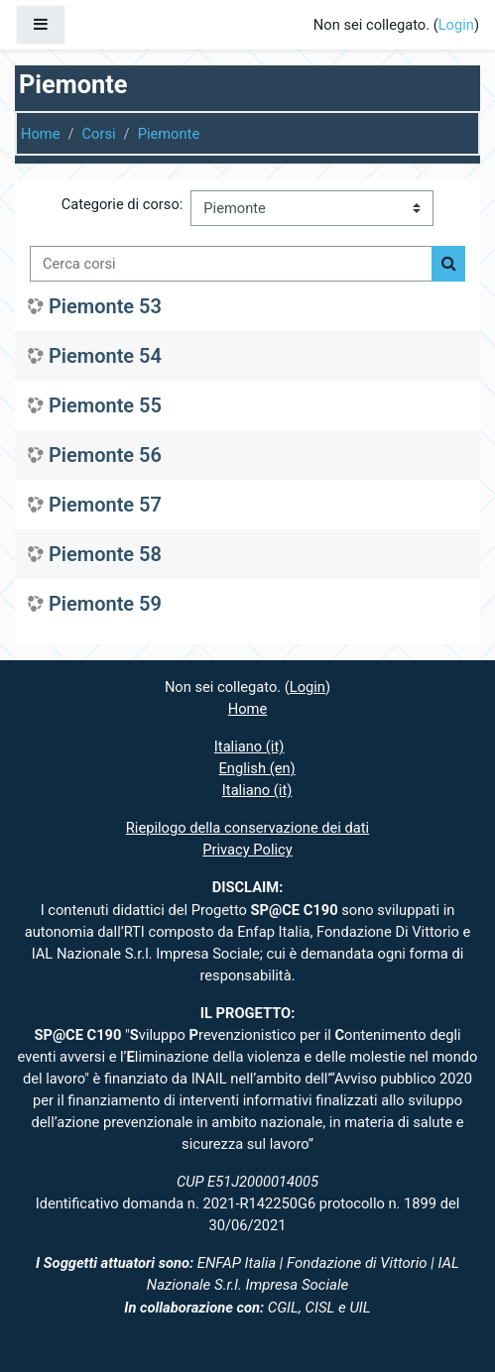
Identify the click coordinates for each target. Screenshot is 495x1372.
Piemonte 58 (105, 554)
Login (456, 25)
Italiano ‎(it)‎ (249, 746)
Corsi (99, 134)
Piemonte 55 (105, 405)
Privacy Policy (247, 849)
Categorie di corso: (123, 204)
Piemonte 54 (105, 356)
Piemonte (169, 134)
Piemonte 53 (105, 306)
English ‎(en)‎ (257, 768)
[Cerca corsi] (231, 264)
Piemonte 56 (105, 455)
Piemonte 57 (105, 504)
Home (40, 134)
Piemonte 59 (105, 604)
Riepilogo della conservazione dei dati (247, 828)
